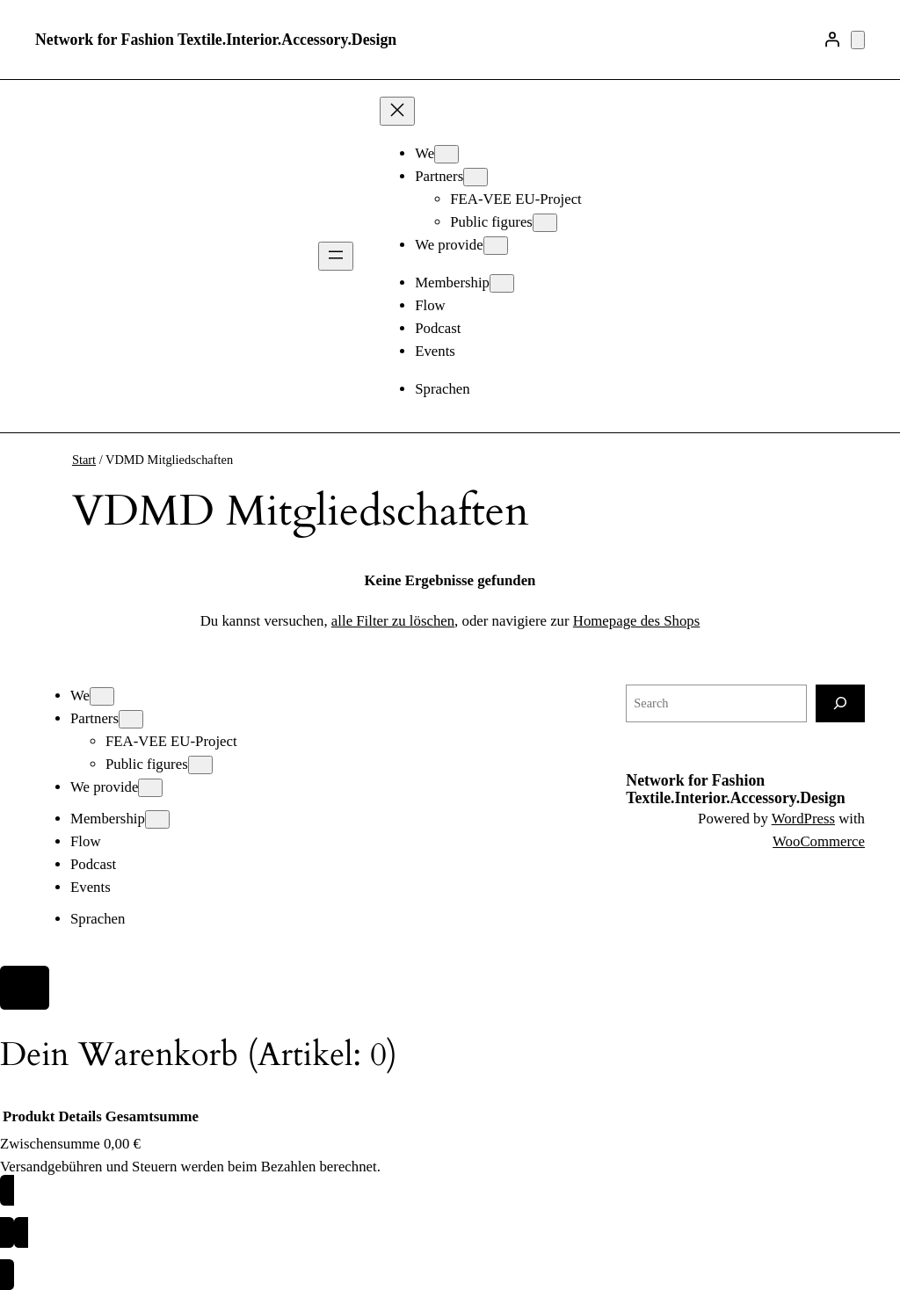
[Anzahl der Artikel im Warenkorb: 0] (858, 40)
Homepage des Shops (636, 620)
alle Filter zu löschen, (394, 620)
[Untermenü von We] (446, 154)
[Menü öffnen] (335, 256)
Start (84, 460)
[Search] (840, 703)
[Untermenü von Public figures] (545, 223)
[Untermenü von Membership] (502, 283)
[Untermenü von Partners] (475, 177)
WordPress (803, 818)
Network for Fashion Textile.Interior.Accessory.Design (215, 39)
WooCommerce (819, 841)
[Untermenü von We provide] (495, 245)
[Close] (24, 988)
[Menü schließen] (397, 111)
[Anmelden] (832, 39)
